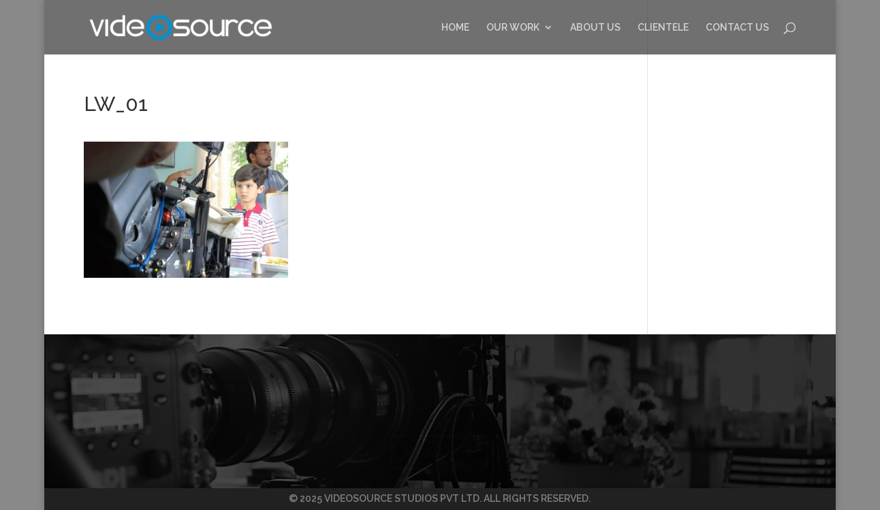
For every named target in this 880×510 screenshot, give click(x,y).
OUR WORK (512, 27)
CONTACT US (737, 27)
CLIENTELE (663, 27)
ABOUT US (595, 27)
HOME (455, 27)
